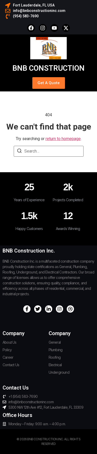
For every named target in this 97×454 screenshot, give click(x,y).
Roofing (55, 357)
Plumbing (56, 350)
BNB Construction (48, 68)
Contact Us (11, 365)
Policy (7, 350)
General (55, 342)
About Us (10, 342)
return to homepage (63, 138)
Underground (59, 372)
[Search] (19, 151)
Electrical (55, 365)
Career (8, 357)
